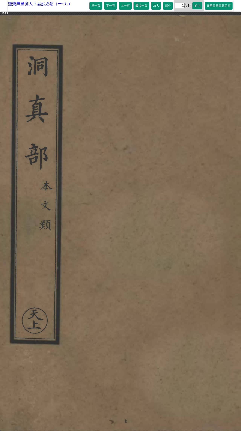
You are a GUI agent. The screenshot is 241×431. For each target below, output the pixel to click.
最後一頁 (141, 5)
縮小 (168, 5)
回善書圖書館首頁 (219, 5)
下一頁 (110, 5)
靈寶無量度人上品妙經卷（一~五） (40, 3)
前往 (197, 5)
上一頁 (125, 5)
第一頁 (95, 5)
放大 (156, 5)
